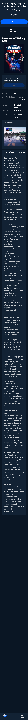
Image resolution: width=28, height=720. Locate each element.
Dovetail (17, 111)
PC (15, 93)
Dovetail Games (17, 106)
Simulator (18, 114)
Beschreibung (9, 152)
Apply (14, 22)
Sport (16, 117)
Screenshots (9, 123)
